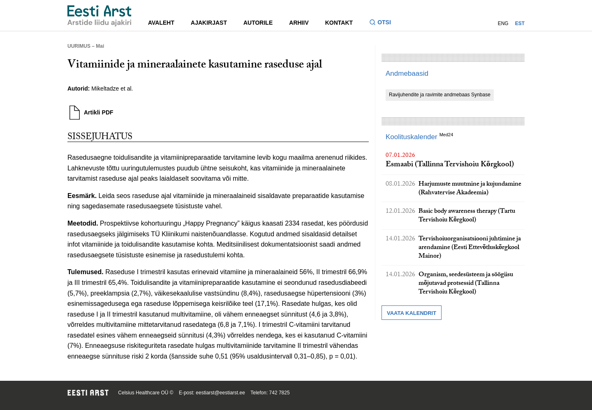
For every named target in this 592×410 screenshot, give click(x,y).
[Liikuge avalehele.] (99, 16)
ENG (503, 23)
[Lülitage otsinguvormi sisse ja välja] (383, 23)
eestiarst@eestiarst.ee (220, 393)
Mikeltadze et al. (112, 88)
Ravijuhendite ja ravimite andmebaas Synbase (439, 95)
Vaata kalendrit (411, 313)
